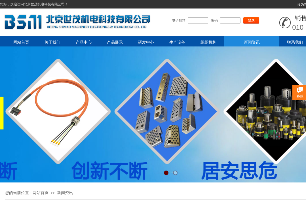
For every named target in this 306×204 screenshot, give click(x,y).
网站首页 (21, 42)
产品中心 (84, 42)
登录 (251, 20)
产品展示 (115, 42)
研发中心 (146, 42)
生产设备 (177, 42)
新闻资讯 (252, 42)
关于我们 (52, 42)
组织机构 (208, 42)
